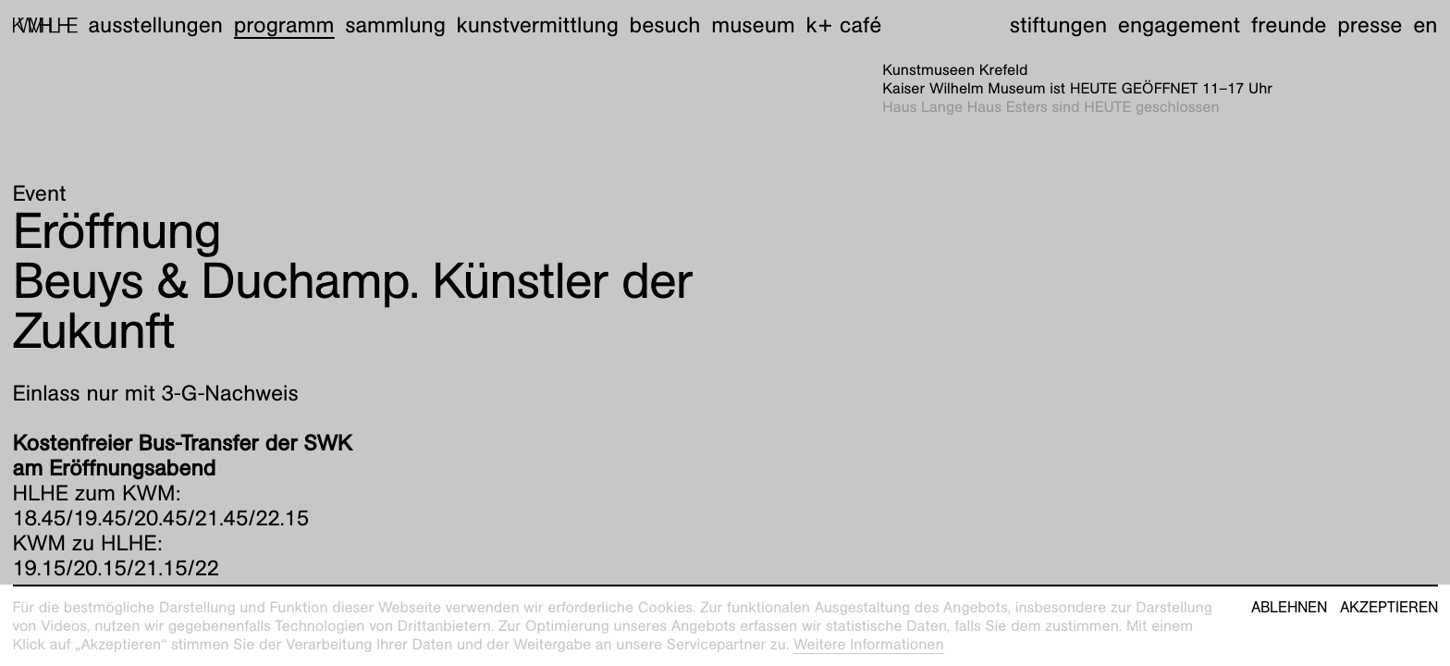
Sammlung (395, 25)
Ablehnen (1289, 607)
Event (40, 193)
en (1425, 25)
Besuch (665, 25)
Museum (753, 25)
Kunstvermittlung (538, 25)
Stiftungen (1058, 25)
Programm (284, 25)
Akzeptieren (1389, 607)
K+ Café (843, 25)
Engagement (1179, 25)
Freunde (1289, 25)
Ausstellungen (155, 25)
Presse (1369, 25)
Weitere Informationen (868, 644)
